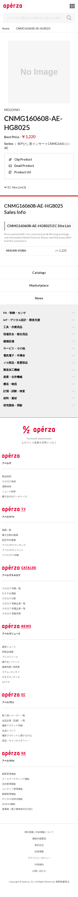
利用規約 (39, 864)
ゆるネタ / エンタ (11, 676)
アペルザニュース (11, 633)
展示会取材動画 (10, 535)
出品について (9, 730)
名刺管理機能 (9, 783)
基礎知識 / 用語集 (11, 666)
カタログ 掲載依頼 (11, 613)
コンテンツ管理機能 (12, 788)
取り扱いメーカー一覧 (13, 715)
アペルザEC (8, 702)
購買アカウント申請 (12, 725)
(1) (15, 187)
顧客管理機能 (9, 773)
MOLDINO (12, 110)
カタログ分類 (9, 598)
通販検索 (6, 486)
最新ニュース (9, 646)
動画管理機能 (9, 793)
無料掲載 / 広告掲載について (39, 832)
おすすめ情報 (9, 593)
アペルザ (6, 463)
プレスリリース (10, 656)
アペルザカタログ (11, 575)
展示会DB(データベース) (14, 496)
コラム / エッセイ (11, 671)
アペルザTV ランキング (14, 545)
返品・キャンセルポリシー (16, 740)
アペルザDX (8, 760)
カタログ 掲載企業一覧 (13, 603)
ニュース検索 (9, 491)
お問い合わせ (39, 871)
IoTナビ (6, 681)
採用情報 (39, 851)
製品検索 (6, 476)
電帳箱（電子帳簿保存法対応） (18, 809)
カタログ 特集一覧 (11, 588)
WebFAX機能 (8, 804)
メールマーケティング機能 (15, 778)
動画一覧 (6, 530)
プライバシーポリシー (39, 858)
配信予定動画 (9, 540)
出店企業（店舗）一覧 (13, 720)
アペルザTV (8, 516)
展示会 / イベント (11, 661)
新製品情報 (8, 651)
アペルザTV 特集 (10, 555)
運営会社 (39, 845)
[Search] (39, 18)
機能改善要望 (39, 838)
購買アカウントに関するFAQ (17, 735)
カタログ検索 (9, 481)
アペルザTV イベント (13, 550)
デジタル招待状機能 (12, 798)
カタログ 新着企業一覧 (13, 608)
